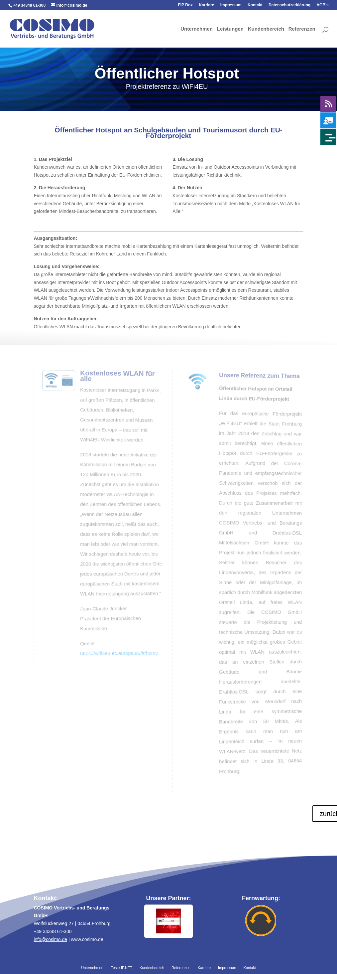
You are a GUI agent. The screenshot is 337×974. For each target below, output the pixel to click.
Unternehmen (196, 29)
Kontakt (255, 5)
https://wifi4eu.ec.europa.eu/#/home (118, 651)
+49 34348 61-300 (29, 5)
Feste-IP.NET (121, 968)
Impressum (231, 5)
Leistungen (230, 29)
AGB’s (322, 5)
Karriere (206, 5)
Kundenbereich (266, 29)
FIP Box (185, 5)
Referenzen (301, 29)
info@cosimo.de (50, 939)
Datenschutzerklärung (289, 5)
